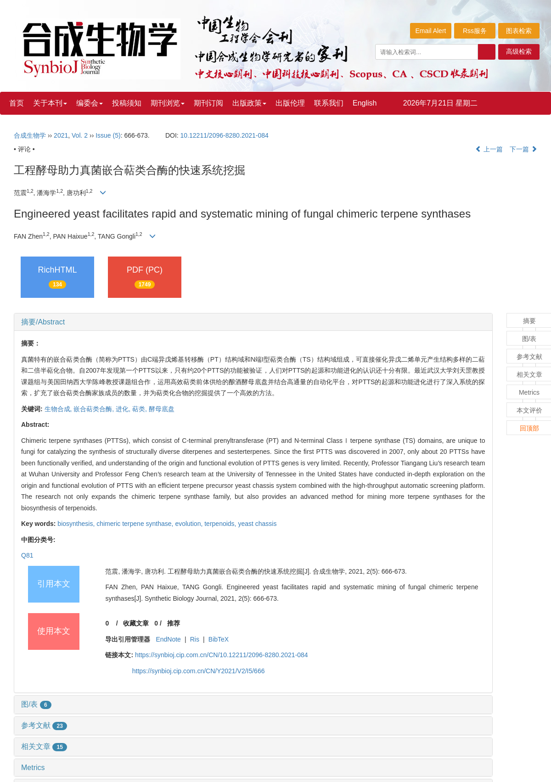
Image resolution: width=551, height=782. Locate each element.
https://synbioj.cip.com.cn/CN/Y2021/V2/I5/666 (198, 671)
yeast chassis (257, 523)
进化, (124, 409)
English (365, 103)
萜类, (140, 409)
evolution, (189, 523)
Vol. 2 (80, 135)
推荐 (173, 623)
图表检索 (519, 30)
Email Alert (431, 30)
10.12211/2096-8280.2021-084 (224, 135)
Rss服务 (475, 30)
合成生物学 (30, 135)
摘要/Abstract (43, 322)
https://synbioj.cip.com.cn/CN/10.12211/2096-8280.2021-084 (221, 655)
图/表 (36, 704)
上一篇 (489, 149)
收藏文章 (136, 623)
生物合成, (59, 409)
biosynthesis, (76, 523)
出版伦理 (290, 103)
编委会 (89, 103)
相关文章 (44, 746)
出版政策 (249, 103)
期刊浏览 (168, 103)
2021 (61, 135)
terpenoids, (221, 523)
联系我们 (328, 103)
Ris (194, 639)
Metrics (33, 767)
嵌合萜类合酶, (94, 409)
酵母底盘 (161, 409)
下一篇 (523, 149)
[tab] (253, 322)
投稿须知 (126, 103)
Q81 (27, 555)
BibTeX (218, 639)
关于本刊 (50, 103)
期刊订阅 (208, 103)
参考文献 (44, 725)
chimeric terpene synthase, (135, 523)
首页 (16, 103)
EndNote (168, 639)
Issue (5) (108, 135)
